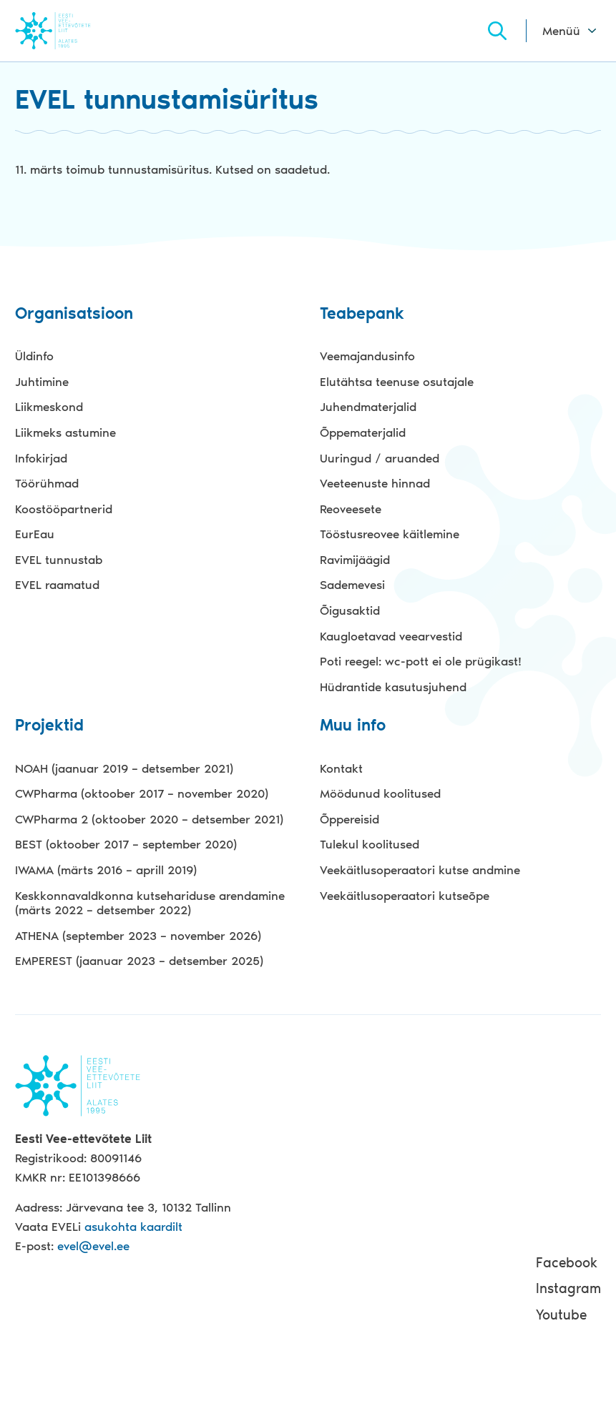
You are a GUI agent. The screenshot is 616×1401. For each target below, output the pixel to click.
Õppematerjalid (363, 432)
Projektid (49, 726)
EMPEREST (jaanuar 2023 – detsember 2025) (139, 961)
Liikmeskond (49, 407)
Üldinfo (34, 356)
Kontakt (341, 768)
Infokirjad (41, 458)
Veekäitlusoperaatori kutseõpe (404, 895)
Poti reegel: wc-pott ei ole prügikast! (421, 661)
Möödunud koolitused (380, 793)
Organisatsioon (74, 314)
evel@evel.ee (93, 1246)
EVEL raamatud (57, 585)
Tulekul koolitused (369, 844)
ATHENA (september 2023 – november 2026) (138, 936)
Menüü (561, 31)
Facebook (566, 1262)
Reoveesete (350, 509)
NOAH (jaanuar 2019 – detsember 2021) (124, 768)
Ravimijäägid (355, 560)
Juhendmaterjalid (368, 407)
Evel (72, 30)
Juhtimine (42, 382)
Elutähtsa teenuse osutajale (397, 382)
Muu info (353, 726)
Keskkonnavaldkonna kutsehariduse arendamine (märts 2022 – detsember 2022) (150, 903)
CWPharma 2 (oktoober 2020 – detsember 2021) (149, 819)
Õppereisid (349, 819)
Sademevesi (352, 585)
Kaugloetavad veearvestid (391, 636)
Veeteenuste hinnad (375, 483)
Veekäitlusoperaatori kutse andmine (420, 870)
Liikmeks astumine (65, 432)
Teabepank (362, 314)
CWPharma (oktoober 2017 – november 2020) (141, 793)
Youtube (561, 1315)
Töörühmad (47, 483)
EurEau (34, 534)
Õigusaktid (350, 610)
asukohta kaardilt (133, 1226)
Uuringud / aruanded (379, 458)
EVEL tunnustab (58, 560)
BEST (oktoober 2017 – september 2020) (126, 844)
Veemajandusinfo (367, 356)
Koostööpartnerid (63, 509)
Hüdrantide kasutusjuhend (393, 687)
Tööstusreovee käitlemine (389, 534)
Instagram (568, 1288)
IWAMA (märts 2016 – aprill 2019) (106, 870)
